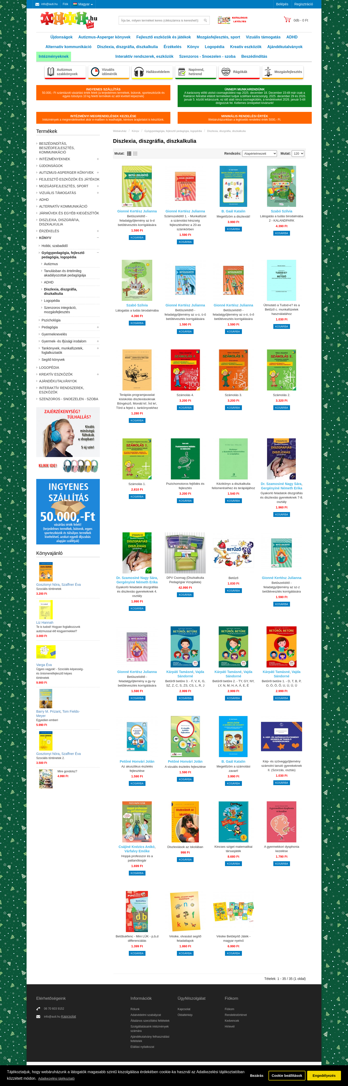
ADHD (291, 37)
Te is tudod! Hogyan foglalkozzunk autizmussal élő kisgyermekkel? (58, 629)
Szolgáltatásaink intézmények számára (149, 1029)
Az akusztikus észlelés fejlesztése (137, 769)
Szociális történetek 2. (50, 758)
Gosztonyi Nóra (47, 584)
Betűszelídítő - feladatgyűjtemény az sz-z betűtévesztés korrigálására (281, 587)
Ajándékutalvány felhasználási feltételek (149, 1039)
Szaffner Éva (71, 584)
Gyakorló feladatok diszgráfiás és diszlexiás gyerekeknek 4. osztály (137, 591)
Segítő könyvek (53, 360)
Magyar (81, 4)
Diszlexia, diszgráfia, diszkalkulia (127, 47)
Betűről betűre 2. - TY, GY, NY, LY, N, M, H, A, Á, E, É (233, 683)
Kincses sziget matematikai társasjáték (234, 849)
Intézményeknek (54, 56)
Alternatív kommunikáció (68, 47)
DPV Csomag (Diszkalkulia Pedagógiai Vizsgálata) (185, 580)
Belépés (282, 4)
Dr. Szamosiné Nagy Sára (281, 484)
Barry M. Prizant (48, 711)
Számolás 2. (281, 395)
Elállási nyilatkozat (142, 1047)
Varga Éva (44, 665)
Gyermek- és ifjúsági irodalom (64, 341)
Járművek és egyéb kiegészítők (69, 213)
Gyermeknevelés (54, 334)
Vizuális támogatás (263, 37)
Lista (129, 154)
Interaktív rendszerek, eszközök (145, 56)
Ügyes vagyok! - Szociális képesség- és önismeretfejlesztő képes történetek (59, 673)
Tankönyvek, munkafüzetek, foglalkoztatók (62, 350)
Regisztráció (303, 4)
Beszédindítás (254, 56)
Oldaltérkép (185, 1015)
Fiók (65, 4)
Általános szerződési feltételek (149, 1020)
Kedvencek (232, 1020)
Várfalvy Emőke (137, 851)
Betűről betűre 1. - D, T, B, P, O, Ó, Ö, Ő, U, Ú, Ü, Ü (281, 683)
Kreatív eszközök (245, 47)
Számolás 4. (185, 395)
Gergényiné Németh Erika (281, 488)
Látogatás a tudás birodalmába (137, 310)
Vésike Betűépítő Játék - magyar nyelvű (233, 938)
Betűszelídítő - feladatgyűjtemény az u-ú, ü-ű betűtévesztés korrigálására (185, 314)
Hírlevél (230, 1026)
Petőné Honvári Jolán (137, 761)
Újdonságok (62, 37)
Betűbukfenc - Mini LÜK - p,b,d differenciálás (137, 938)
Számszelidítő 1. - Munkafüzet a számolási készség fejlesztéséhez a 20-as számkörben (185, 222)
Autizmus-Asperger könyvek (104, 37)
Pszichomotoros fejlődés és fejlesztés (185, 486)
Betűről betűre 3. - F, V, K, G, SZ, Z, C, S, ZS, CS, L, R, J (185, 683)
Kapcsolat (68, 1016)
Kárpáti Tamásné (179, 672)
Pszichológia (51, 320)
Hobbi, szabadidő (55, 246)
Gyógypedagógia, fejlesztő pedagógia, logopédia (63, 255)
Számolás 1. (137, 484)
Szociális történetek (48, 589)
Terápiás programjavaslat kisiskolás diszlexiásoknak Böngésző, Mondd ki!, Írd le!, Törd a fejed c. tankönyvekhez (137, 401)
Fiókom (229, 1009)
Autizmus (51, 264)
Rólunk (134, 1009)
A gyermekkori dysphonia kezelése (281, 849)
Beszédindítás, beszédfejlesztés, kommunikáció (57, 148)
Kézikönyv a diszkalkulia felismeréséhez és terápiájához (233, 486)
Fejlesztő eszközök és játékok (163, 37)
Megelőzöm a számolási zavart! (233, 769)
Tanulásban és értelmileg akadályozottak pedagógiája (65, 273)
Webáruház (120, 131)
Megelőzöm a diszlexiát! (233, 216)
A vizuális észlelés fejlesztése (185, 766)
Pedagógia (50, 327)
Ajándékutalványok (285, 47)
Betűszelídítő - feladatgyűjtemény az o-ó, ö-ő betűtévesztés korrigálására (233, 314)
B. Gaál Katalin (234, 211)
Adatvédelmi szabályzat (145, 1015)
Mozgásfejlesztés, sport (218, 37)
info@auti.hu (49, 4)
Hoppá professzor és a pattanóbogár (137, 858)
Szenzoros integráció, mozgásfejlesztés (60, 310)
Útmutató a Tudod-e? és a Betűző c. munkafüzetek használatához (281, 309)
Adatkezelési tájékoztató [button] (56, 1078)
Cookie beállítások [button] (287, 1076)
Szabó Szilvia (281, 211)
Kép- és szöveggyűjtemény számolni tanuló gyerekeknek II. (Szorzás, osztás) (281, 766)
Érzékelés (172, 47)
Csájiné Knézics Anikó (137, 847)
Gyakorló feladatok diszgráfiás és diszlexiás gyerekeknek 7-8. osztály (281, 497)
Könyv (193, 47)
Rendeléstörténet (236, 1015)
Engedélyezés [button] (324, 1076)
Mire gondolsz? (67, 771)
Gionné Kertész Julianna (137, 211)
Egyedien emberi (47, 720)
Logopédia (215, 47)
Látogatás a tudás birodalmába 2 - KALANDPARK (281, 218)
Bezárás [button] (256, 1076)
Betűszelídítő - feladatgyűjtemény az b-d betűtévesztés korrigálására (137, 220)
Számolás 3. (233, 395)
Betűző (233, 578)
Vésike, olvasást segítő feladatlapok (185, 938)
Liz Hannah (44, 622)
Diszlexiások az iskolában (185, 847)
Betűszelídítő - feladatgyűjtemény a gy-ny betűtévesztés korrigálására (137, 681)
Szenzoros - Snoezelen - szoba (207, 56)
